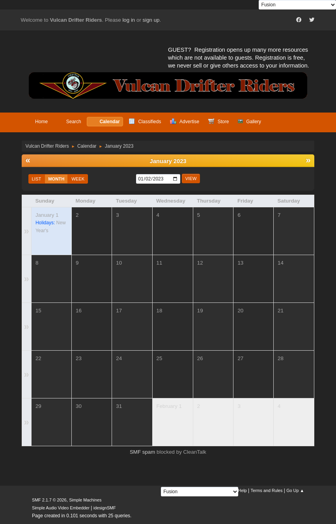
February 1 (169, 406)
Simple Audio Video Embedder (61, 507)
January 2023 (168, 161)
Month (56, 179)
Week (77, 179)
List (36, 179)
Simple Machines (85, 500)
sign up (151, 20)
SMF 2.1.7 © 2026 (49, 500)
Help (242, 490)
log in (128, 20)
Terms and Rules (267, 490)
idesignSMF (104, 507)
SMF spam (142, 452)
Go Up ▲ (295, 490)
